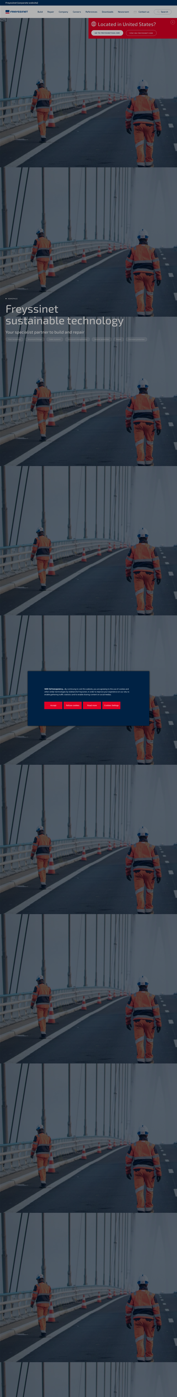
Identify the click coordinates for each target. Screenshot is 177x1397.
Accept (53, 705)
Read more (92, 705)
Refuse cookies (72, 705)
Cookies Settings (111, 705)
